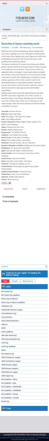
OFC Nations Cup (7, 354)
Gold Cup (4, 343)
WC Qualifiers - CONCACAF (11, 387)
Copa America (6, 317)
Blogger (43, 435)
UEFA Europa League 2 (9, 368)
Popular (15, 281)
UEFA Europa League (9, 365)
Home (4, 36)
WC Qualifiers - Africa (9, 379)
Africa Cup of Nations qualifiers (13, 302)
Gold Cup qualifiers (8, 346)
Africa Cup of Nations (9, 299)
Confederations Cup (8, 313)
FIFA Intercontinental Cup (10, 339)
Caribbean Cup (6, 306)
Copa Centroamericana (10, 321)
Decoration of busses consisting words (20, 43)
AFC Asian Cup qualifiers (10, 295)
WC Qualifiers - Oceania (10, 398)
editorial (4, 324)
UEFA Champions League (10, 357)
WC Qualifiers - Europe (9, 394)
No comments (38, 48)
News (3, 350)
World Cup (5, 401)
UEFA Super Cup (7, 376)
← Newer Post (7, 189)
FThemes (11, 438)
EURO (3, 328)
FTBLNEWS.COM (25, 17)
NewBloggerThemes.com (29, 439)
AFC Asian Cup (13, 36)
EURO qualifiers (7, 332)
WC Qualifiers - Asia (8, 383)
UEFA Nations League (9, 372)
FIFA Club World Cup (9, 335)
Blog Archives (28, 281)
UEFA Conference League (11, 361)
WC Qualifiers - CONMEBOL (11, 390)
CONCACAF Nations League (11, 310)
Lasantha (32, 438)
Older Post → (42, 189)
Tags (5, 281)
